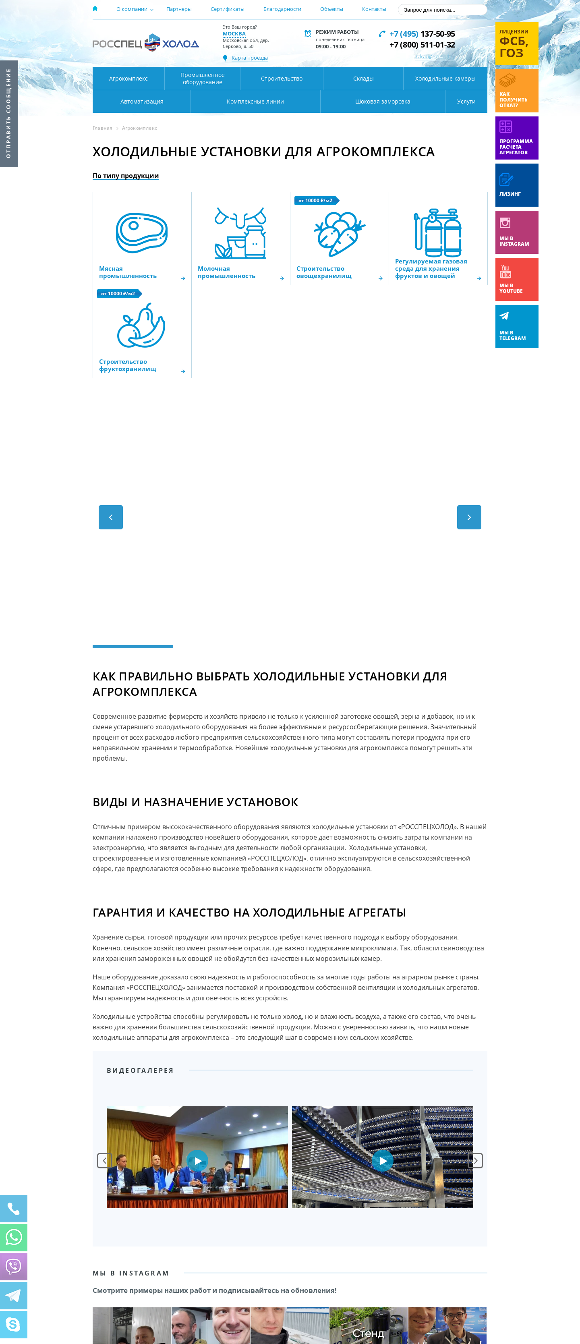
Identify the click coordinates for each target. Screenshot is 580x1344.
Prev (104, 1160)
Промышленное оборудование (202, 78)
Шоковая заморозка (382, 101)
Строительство (281, 78)
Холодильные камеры (445, 78)
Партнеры (179, 8)
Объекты (331, 8)
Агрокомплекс (128, 78)
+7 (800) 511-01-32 (422, 44)
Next (475, 1160)
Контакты (374, 8)
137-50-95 (422, 33)
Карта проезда (250, 57)
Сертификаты (227, 8)
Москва (234, 33)
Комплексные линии (255, 101)
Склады (363, 78)
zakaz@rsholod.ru (435, 56)
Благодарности (282, 8)
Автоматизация (142, 101)
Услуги (466, 101)
